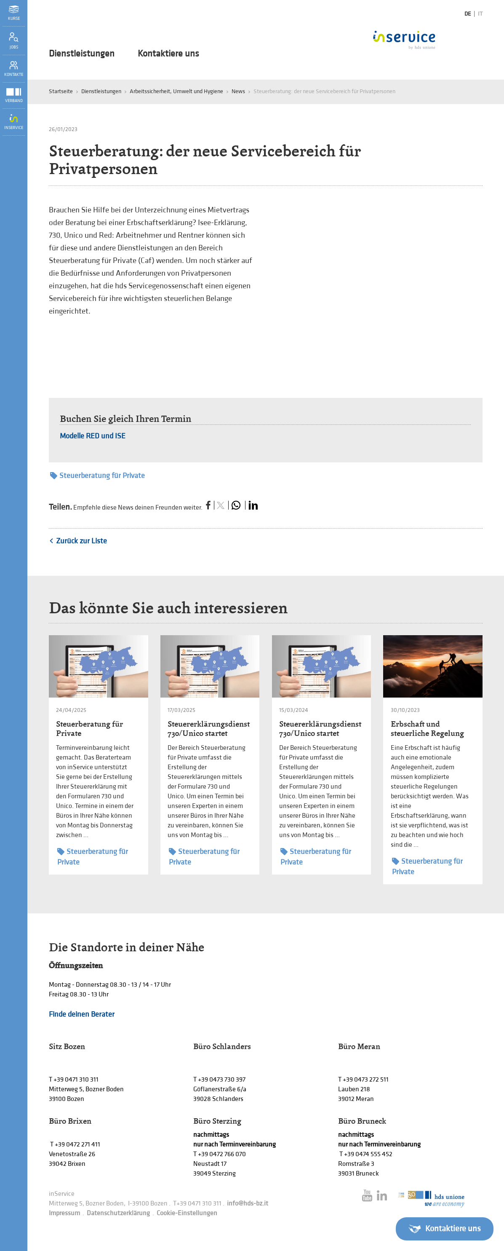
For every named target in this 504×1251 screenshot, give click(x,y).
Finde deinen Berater (82, 1014)
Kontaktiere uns (168, 54)
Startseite (61, 91)
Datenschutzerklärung (118, 1213)
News (238, 91)
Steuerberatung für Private (97, 475)
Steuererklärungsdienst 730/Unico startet (209, 728)
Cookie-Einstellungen (187, 1213)
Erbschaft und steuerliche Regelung (427, 728)
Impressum (64, 1213)
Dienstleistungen (82, 54)
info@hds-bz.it (247, 1204)
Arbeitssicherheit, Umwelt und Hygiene (176, 91)
